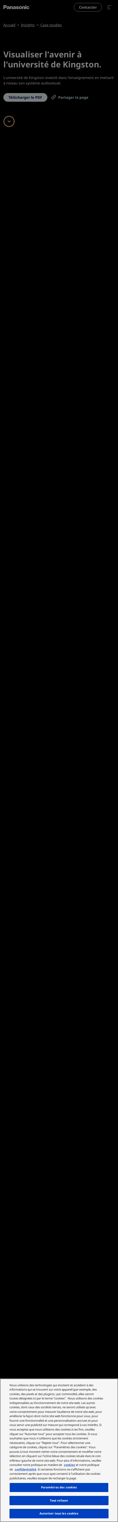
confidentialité (25, 1469)
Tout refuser (59, 1500)
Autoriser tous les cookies (58, 1513)
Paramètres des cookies (59, 1487)
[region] (59, 1450)
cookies (69, 1465)
